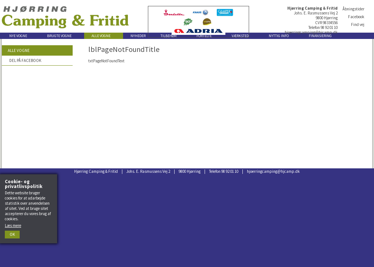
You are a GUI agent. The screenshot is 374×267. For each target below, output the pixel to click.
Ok (12, 234)
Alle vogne (19, 50)
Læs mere (13, 225)
